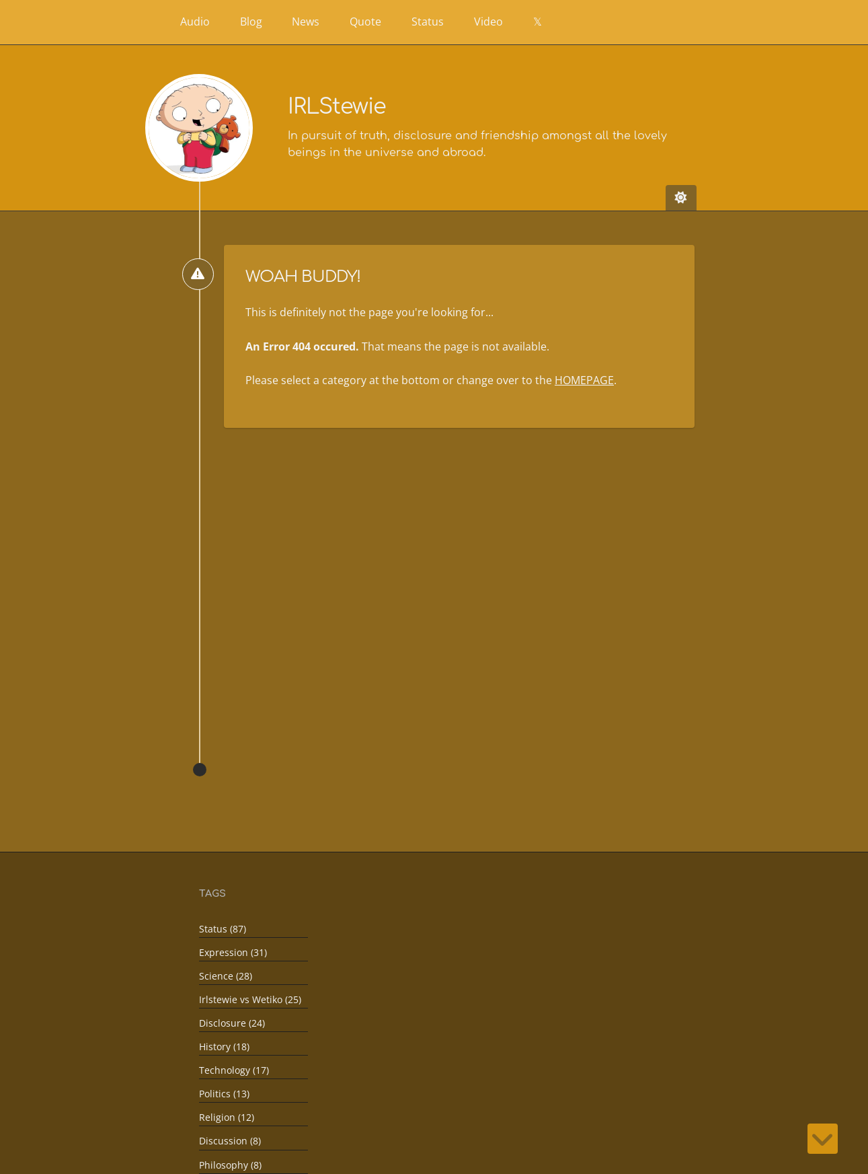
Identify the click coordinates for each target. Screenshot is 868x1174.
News (305, 21)
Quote (365, 21)
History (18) (224, 1046)
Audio (195, 21)
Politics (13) (224, 1093)
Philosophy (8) (230, 1164)
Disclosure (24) (232, 1023)
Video (488, 21)
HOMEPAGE (584, 380)
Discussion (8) (230, 1140)
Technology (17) (234, 1070)
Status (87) (222, 928)
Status (427, 21)
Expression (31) (233, 952)
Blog (251, 21)
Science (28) (225, 975)
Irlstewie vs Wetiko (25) (250, 999)
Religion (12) (226, 1117)
